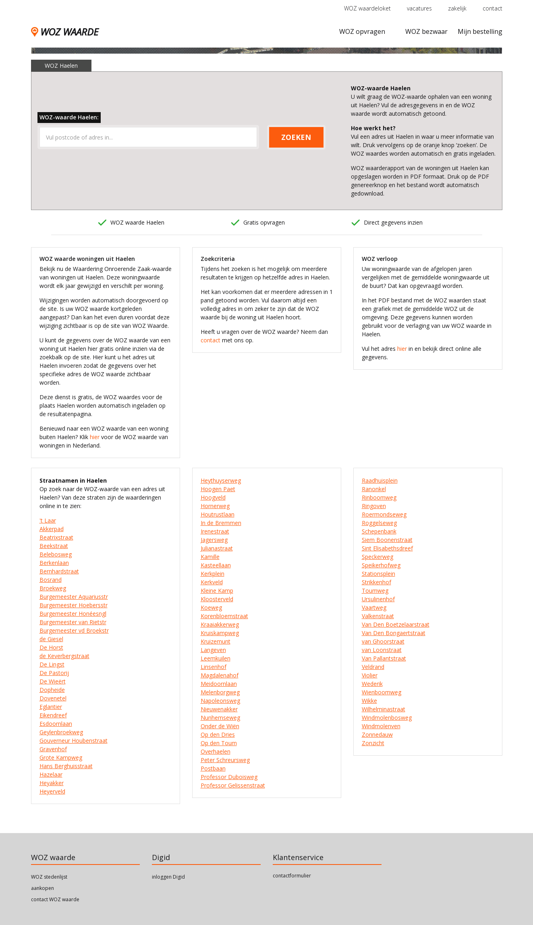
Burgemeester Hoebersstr (73, 605)
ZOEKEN (296, 137)
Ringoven (374, 506)
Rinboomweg (379, 497)
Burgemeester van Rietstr (72, 622)
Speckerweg (377, 556)
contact (492, 8)
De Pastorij (54, 673)
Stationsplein (378, 573)
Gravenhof (53, 749)
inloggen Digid (168, 876)
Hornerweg (215, 506)
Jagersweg (214, 540)
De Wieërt (52, 681)
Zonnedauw (377, 734)
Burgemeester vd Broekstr (74, 630)
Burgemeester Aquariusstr (73, 596)
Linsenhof (213, 667)
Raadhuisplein (380, 480)
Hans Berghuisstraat (66, 766)
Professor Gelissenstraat (233, 785)
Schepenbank (379, 531)
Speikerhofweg (381, 565)
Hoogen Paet (218, 489)
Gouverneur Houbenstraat (73, 740)
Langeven (213, 650)
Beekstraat (53, 546)
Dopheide (52, 690)
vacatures (419, 8)
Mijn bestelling (480, 31)
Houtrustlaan (217, 514)
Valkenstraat (378, 616)
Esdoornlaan (55, 723)
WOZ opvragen (362, 31)
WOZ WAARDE (64, 31)
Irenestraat (215, 531)
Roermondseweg (384, 514)
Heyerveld (52, 791)
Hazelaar (50, 774)
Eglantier (50, 706)
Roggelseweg (379, 523)
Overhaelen (215, 751)
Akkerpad (51, 529)
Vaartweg (374, 607)
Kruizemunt (215, 641)
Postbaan (213, 768)
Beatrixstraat (56, 537)
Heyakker (51, 783)
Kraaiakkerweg (220, 624)
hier (95, 437)
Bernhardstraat (59, 571)
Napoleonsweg (220, 700)
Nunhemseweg (220, 717)
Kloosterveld (217, 599)
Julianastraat (217, 548)
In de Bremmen (221, 523)
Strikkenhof (376, 582)
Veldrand (373, 667)
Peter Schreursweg (225, 760)
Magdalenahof (220, 675)
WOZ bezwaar (426, 31)
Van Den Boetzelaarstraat (395, 624)
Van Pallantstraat (384, 658)
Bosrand (50, 579)
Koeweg (211, 607)
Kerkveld (212, 582)
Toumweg (375, 590)
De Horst (51, 647)
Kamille (210, 556)
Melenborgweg (220, 692)
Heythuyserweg (221, 480)
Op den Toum (219, 743)
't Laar (47, 520)
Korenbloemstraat (224, 616)
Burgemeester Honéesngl (72, 613)
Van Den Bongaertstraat (393, 633)
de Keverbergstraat (64, 656)
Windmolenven (381, 726)
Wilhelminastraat (383, 709)
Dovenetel (52, 698)
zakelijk (457, 8)
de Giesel (51, 639)
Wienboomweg (381, 692)
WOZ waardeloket (367, 8)
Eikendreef (53, 715)
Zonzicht (373, 743)
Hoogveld (213, 497)
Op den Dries (218, 734)
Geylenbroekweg (61, 732)
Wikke (369, 700)
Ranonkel (374, 489)
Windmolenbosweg (387, 717)
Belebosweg (55, 554)
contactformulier (292, 875)
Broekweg (52, 588)
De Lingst (51, 664)
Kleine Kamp (217, 590)
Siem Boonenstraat (387, 540)
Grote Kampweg (60, 757)
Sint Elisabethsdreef (387, 548)
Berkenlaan (54, 563)
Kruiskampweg (220, 633)
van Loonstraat (382, 650)
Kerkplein (212, 573)
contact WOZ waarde (55, 899)
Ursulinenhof (378, 599)
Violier (369, 675)
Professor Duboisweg (229, 777)
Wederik (372, 684)
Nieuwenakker (219, 709)
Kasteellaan (216, 565)
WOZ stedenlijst (49, 876)
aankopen (42, 888)
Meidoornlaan (219, 684)
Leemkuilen (215, 658)
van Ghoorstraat (383, 641)
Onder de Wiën (220, 726)
